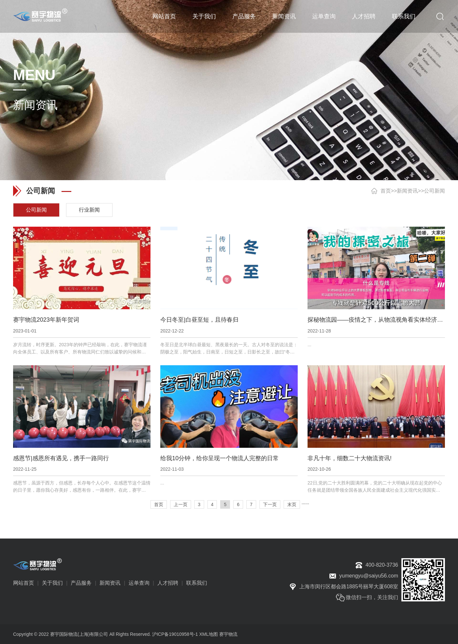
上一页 (180, 504)
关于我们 (204, 16)
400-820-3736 (381, 565)
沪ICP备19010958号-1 (175, 634)
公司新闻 (434, 191)
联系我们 (403, 16)
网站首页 (164, 16)
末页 (291, 504)
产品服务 (244, 16)
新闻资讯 (284, 16)
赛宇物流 (228, 634)
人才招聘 (364, 16)
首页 (385, 191)
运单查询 (324, 16)
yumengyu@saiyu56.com (368, 575)
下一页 (270, 504)
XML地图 (208, 634)
